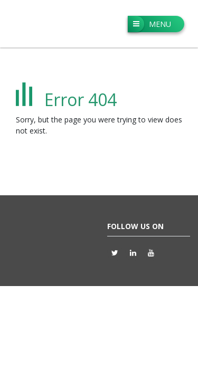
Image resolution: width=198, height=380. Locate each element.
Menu (149, 24)
